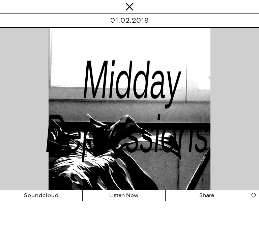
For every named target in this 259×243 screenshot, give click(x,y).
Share (206, 195)
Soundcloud (41, 195)
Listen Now (124, 195)
